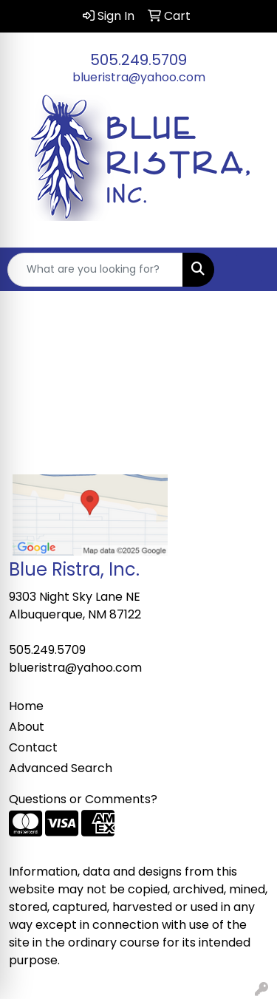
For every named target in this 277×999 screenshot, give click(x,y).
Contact (33, 747)
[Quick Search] (95, 270)
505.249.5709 (138, 60)
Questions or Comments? (83, 799)
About (26, 726)
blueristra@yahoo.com (138, 77)
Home (26, 706)
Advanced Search (60, 768)
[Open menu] (247, 269)
